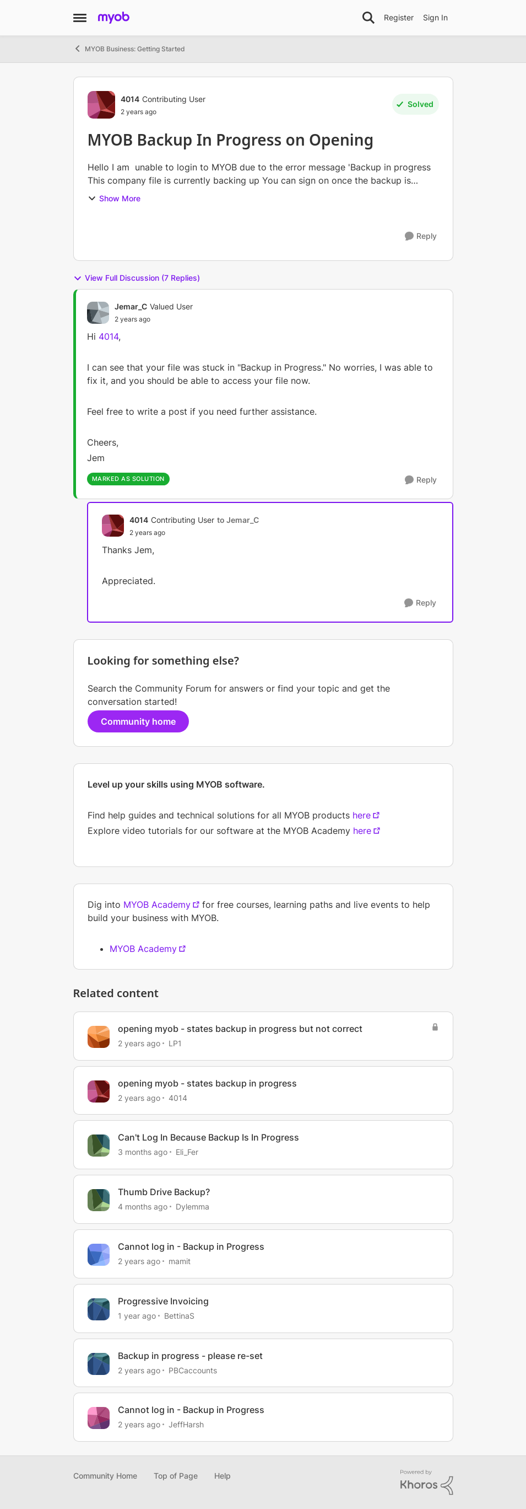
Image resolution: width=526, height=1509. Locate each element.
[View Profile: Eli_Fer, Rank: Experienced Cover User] (99, 1146)
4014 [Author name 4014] (108, 336)
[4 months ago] (142, 1206)
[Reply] (421, 236)
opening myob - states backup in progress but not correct (240, 1028)
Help (222, 1475)
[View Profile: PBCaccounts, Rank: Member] (99, 1364)
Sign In (435, 17)
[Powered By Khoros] (426, 1482)
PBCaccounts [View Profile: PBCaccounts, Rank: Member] (193, 1369)
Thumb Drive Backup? (164, 1191)
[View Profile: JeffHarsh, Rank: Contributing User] (99, 1418)
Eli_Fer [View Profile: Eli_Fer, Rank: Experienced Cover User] (187, 1152)
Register (399, 17)
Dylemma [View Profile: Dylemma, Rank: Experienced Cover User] (192, 1206)
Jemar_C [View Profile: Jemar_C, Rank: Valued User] (131, 306)
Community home (138, 721)
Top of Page (176, 1475)
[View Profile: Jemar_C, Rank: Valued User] (98, 313)
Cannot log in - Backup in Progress (191, 1246)
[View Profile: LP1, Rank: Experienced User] (99, 1037)
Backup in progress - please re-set (190, 1355)
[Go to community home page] (114, 17)
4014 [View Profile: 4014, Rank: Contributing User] (130, 99)
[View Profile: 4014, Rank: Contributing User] (101, 105)
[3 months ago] (142, 1152)
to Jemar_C (238, 520)
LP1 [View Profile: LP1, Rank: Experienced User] (175, 1043)
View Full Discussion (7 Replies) (136, 278)
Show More (114, 198)
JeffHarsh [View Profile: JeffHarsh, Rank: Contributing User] (186, 1424)
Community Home (105, 1475)
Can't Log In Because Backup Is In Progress (208, 1137)
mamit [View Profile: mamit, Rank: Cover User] (180, 1261)
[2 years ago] (139, 1043)
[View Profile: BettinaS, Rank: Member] (99, 1309)
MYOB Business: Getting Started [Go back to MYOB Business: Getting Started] (129, 48)
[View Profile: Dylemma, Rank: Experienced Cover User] (99, 1200)
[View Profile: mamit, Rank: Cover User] (99, 1255)
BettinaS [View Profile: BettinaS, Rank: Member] (179, 1315)
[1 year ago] (137, 1315)
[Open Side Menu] (80, 17)
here (362, 815)
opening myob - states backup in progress (207, 1083)
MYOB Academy (157, 904)
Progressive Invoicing (163, 1301)
